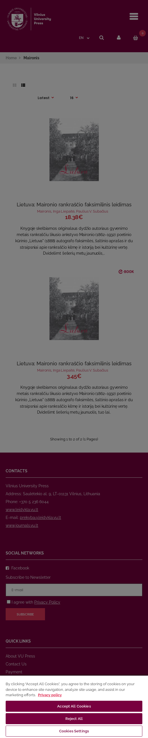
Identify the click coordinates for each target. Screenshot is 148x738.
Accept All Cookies (74, 706)
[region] (74, 706)
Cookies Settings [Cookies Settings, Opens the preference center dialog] (74, 731)
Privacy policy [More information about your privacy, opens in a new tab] (50, 695)
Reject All (74, 719)
